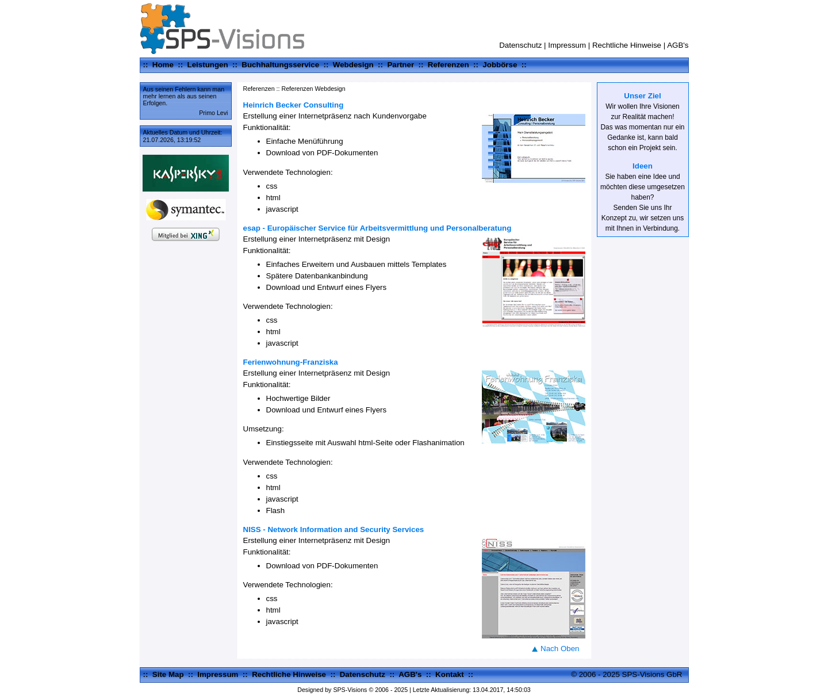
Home (163, 64)
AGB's (677, 45)
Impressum (567, 45)
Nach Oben (559, 648)
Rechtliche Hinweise (626, 45)
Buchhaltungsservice (280, 64)
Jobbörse (499, 64)
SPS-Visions (350, 689)
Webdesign (353, 64)
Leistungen (207, 64)
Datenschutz (520, 45)
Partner (400, 64)
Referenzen (448, 64)
